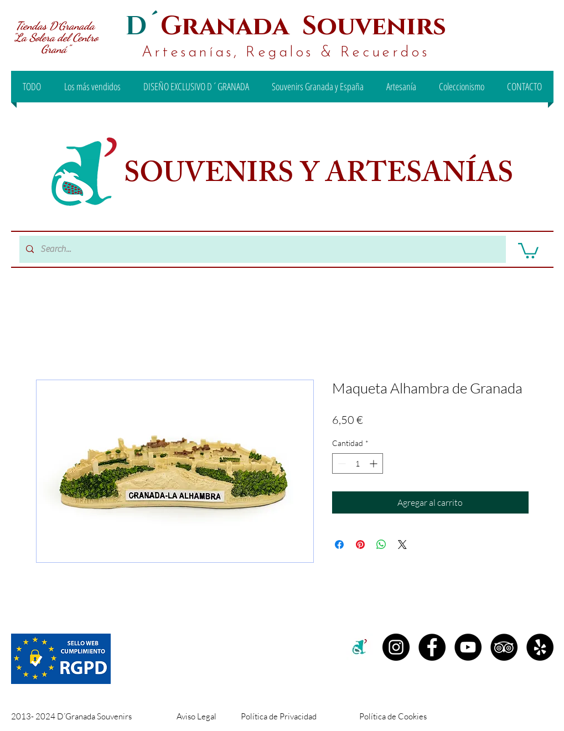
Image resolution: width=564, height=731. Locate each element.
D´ (143, 26)
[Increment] (374, 463)
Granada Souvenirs (303, 26)
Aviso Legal (196, 716)
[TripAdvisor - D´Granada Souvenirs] (504, 647)
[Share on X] (402, 544)
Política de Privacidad (279, 716)
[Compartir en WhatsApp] (381, 544)
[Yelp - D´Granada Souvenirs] (539, 647)
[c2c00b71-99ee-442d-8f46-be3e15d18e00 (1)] (360, 647)
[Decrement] (341, 463)
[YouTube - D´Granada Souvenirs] (468, 647)
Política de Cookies (393, 716)
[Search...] (261, 249)
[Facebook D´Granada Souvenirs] (432, 647)
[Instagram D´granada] (396, 647)
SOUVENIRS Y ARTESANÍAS (321, 176)
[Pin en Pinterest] (360, 544)
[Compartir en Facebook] (339, 544)
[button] (528, 249)
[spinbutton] (358, 463)
